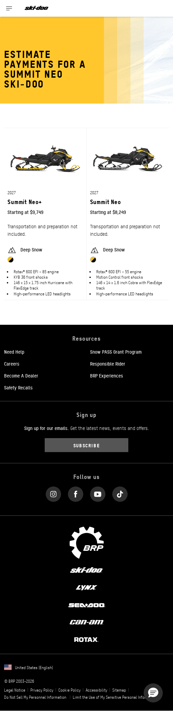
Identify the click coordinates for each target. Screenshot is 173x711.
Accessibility (96, 690)
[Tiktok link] (120, 492)
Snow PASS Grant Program (116, 352)
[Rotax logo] (86, 639)
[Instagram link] (53, 492)
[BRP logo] (87, 542)
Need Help (14, 352)
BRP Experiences (106, 375)
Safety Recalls (18, 387)
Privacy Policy (41, 690)
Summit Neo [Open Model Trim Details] (105, 201)
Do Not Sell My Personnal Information (35, 697)
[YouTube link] (97, 492)
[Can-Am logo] (86, 622)
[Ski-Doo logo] (36, 8)
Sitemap (119, 690)
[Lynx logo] (86, 587)
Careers (11, 363)
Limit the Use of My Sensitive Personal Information (115, 697)
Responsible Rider (107, 363)
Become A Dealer (21, 375)
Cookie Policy (69, 690)
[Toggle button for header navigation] (9, 8)
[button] (153, 692)
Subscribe (86, 445)
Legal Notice (14, 690)
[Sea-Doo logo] (86, 604)
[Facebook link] (75, 492)
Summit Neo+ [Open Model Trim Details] (25, 201)
